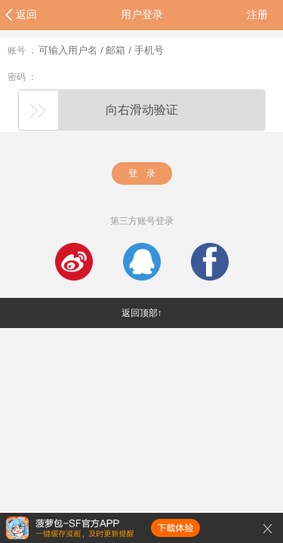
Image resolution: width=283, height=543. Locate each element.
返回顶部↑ (142, 313)
